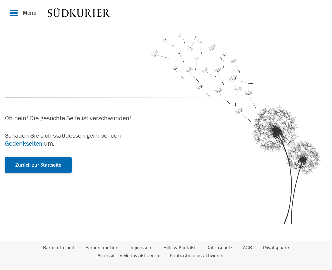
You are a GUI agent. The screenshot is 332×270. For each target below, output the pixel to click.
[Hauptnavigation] (166, 13)
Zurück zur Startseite (38, 165)
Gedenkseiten (23, 143)
